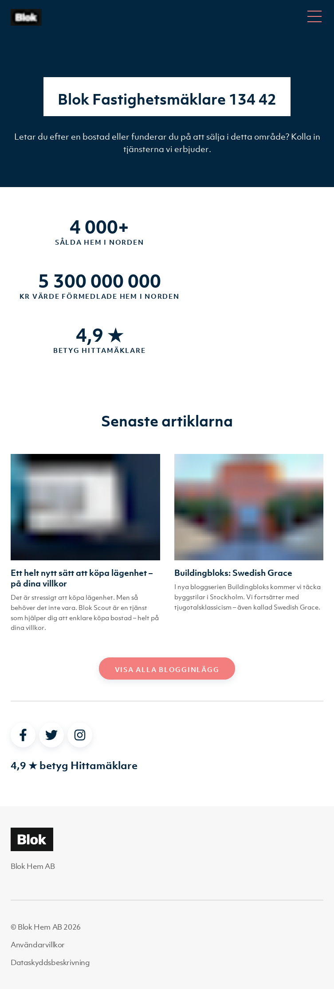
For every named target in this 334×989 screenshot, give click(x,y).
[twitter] (51, 735)
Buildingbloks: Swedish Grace (233, 572)
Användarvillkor (38, 945)
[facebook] (23, 735)
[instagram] (79, 735)
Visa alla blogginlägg (167, 669)
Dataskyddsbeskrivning (50, 962)
